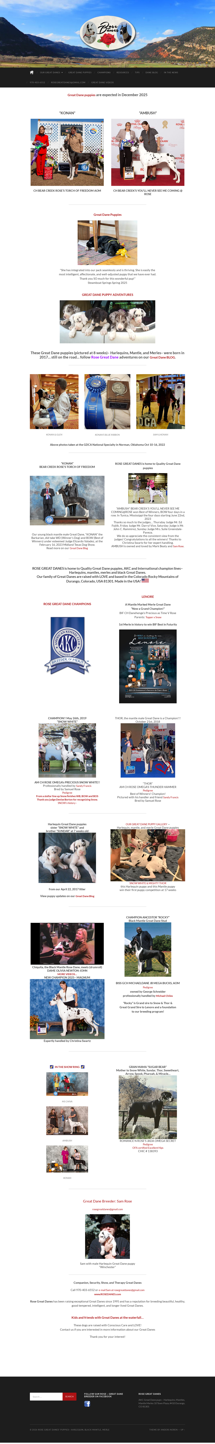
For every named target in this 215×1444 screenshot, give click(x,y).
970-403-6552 (37, 82)
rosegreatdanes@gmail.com (68, 82)
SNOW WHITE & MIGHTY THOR (147, 883)
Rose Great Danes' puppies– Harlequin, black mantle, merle (74, 1431)
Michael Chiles (164, 996)
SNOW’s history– (67, 803)
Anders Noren (169, 1431)
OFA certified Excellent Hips (147, 1148)
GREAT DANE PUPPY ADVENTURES (107, 294)
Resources (123, 72)
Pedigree (67, 793)
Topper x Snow (153, 617)
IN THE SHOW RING (67, 1067)
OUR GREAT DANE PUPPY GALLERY (146, 824)
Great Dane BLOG (162, 357)
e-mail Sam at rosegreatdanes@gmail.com (121, 1291)
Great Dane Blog (78, 548)
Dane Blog (152, 72)
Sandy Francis (84, 786)
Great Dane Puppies (80, 72)
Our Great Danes (50, 72)
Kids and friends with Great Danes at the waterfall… (107, 1319)
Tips (137, 72)
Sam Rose (178, 546)
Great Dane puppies (81, 95)
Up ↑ (183, 1431)
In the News (171, 72)
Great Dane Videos (102, 82)
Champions (104, 72)
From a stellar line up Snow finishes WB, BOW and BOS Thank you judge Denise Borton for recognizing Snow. (67, 798)
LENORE (148, 597)
